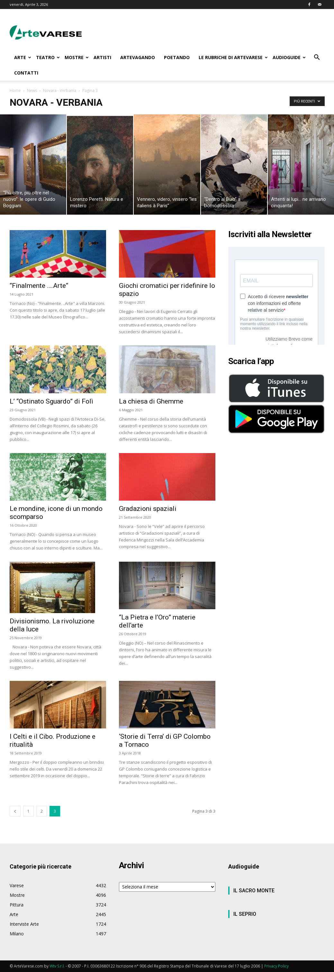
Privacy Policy (276, 966)
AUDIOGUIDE (289, 57)
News (32, 90)
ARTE (22, 57)
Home (15, 90)
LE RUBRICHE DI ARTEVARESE (233, 57)
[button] (317, 58)
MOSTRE (77, 57)
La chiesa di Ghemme (151, 401)
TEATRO (48, 57)
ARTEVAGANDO (137, 57)
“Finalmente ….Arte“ (39, 286)
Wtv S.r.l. (57, 966)
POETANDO (177, 57)
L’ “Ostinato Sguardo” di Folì (51, 401)
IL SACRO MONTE (254, 890)
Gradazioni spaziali (147, 509)
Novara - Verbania (59, 90)
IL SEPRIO (244, 914)
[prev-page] (15, 811)
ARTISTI (102, 57)
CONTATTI (26, 73)
